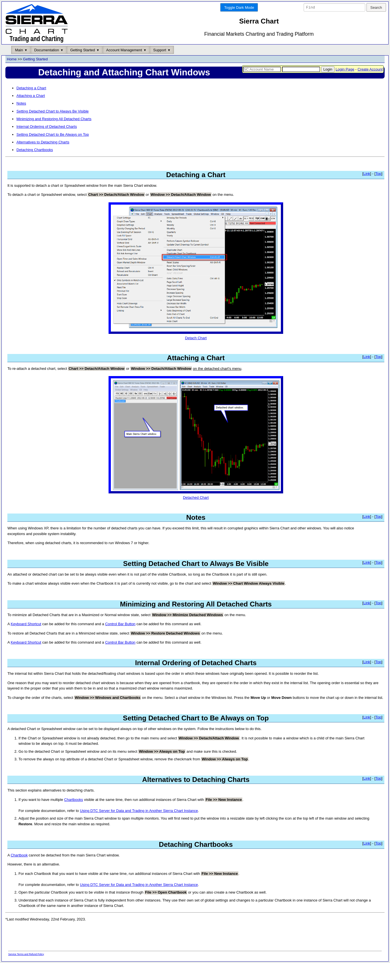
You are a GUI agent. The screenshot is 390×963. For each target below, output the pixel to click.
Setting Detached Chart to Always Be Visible (52, 111)
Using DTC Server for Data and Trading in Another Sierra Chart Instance (139, 811)
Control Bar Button (120, 624)
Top (378, 173)
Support (159, 50)
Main (19, 50)
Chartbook (19, 855)
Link (366, 173)
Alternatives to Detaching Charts (42, 142)
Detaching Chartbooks (34, 150)
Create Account (370, 69)
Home (12, 59)
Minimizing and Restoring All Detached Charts (53, 119)
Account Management (124, 50)
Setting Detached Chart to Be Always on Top (52, 134)
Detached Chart (196, 495)
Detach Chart (196, 336)
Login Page (345, 69)
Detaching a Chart (31, 88)
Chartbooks (73, 799)
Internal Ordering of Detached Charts (46, 127)
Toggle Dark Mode (239, 7)
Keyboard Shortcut (26, 624)
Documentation (46, 50)
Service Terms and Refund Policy (26, 954)
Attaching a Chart (30, 96)
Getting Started (82, 50)
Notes (21, 103)
